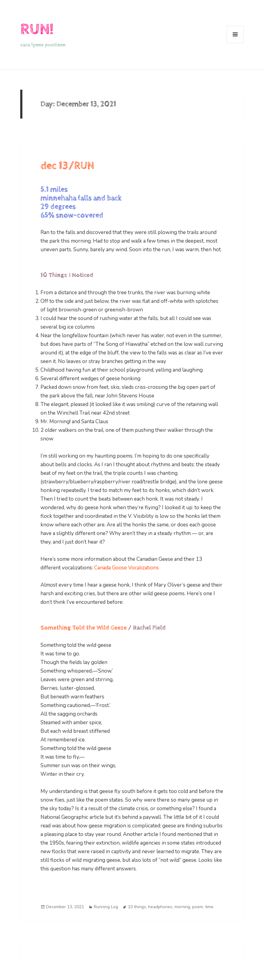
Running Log (106, 907)
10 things (137, 907)
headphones (160, 907)
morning (182, 907)
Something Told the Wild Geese (83, 627)
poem (197, 907)
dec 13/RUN (67, 165)
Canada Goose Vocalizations (126, 567)
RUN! (36, 29)
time (209, 907)
